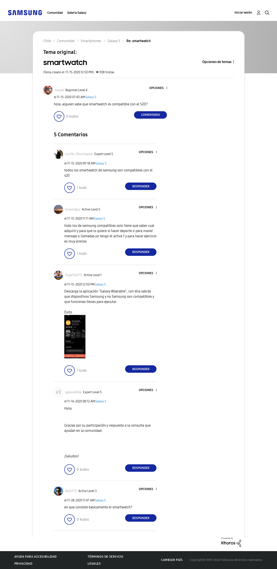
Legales (94, 564)
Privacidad (23, 564)
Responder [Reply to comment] (141, 186)
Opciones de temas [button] (216, 62)
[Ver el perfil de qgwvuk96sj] (73, 392)
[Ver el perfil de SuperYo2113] (73, 275)
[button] (159, 88)
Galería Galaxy (76, 13)
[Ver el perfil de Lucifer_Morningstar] (79, 154)
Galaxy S (90, 97)
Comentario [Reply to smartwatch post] (150, 115)
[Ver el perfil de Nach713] (71, 491)
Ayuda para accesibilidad (35, 557)
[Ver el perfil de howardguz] (72, 209)
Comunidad (55, 13)
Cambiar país (172, 560)
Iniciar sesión (243, 12)
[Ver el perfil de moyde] (59, 90)
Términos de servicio (105, 557)
